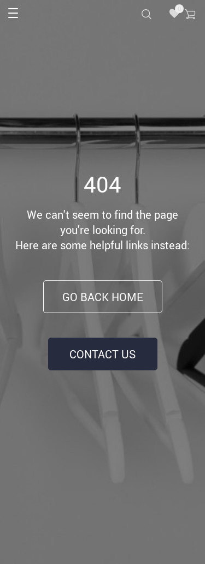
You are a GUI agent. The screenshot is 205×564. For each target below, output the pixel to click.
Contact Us (102, 354)
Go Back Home (102, 297)
